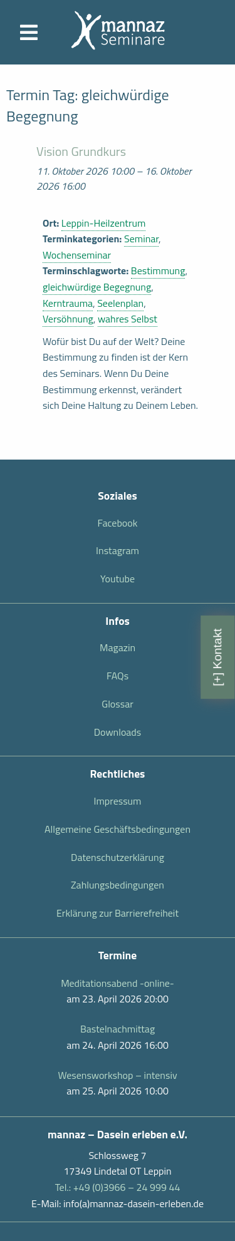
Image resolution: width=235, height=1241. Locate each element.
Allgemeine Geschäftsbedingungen (117, 829)
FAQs (117, 675)
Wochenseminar (77, 254)
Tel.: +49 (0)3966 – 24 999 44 (117, 1187)
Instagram (117, 550)
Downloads (118, 731)
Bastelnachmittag (117, 1028)
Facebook (118, 522)
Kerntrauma (68, 303)
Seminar (141, 238)
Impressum (118, 800)
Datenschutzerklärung (117, 857)
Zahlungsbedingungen (117, 884)
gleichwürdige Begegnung (97, 286)
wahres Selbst (127, 318)
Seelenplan (120, 303)
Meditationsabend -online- (117, 983)
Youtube (117, 578)
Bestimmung (158, 270)
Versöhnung (68, 318)
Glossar (117, 703)
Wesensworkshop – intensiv (117, 1075)
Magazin (117, 647)
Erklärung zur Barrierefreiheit (117, 912)
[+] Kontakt (217, 657)
